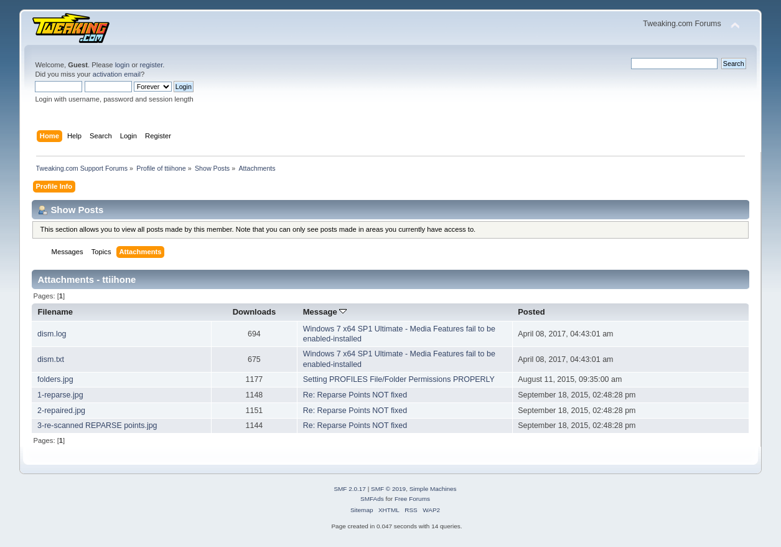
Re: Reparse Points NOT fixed (355, 395)
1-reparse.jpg (60, 395)
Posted (531, 311)
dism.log (51, 334)
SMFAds (372, 498)
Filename (55, 311)
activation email (117, 74)
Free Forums (412, 498)
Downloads (254, 311)
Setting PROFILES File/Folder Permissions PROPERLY (399, 379)
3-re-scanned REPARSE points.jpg (97, 425)
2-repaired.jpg (61, 410)
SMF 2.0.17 (350, 488)
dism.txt (50, 359)
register (151, 65)
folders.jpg (55, 379)
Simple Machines (433, 488)
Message (325, 311)
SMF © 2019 (388, 488)
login (122, 65)
